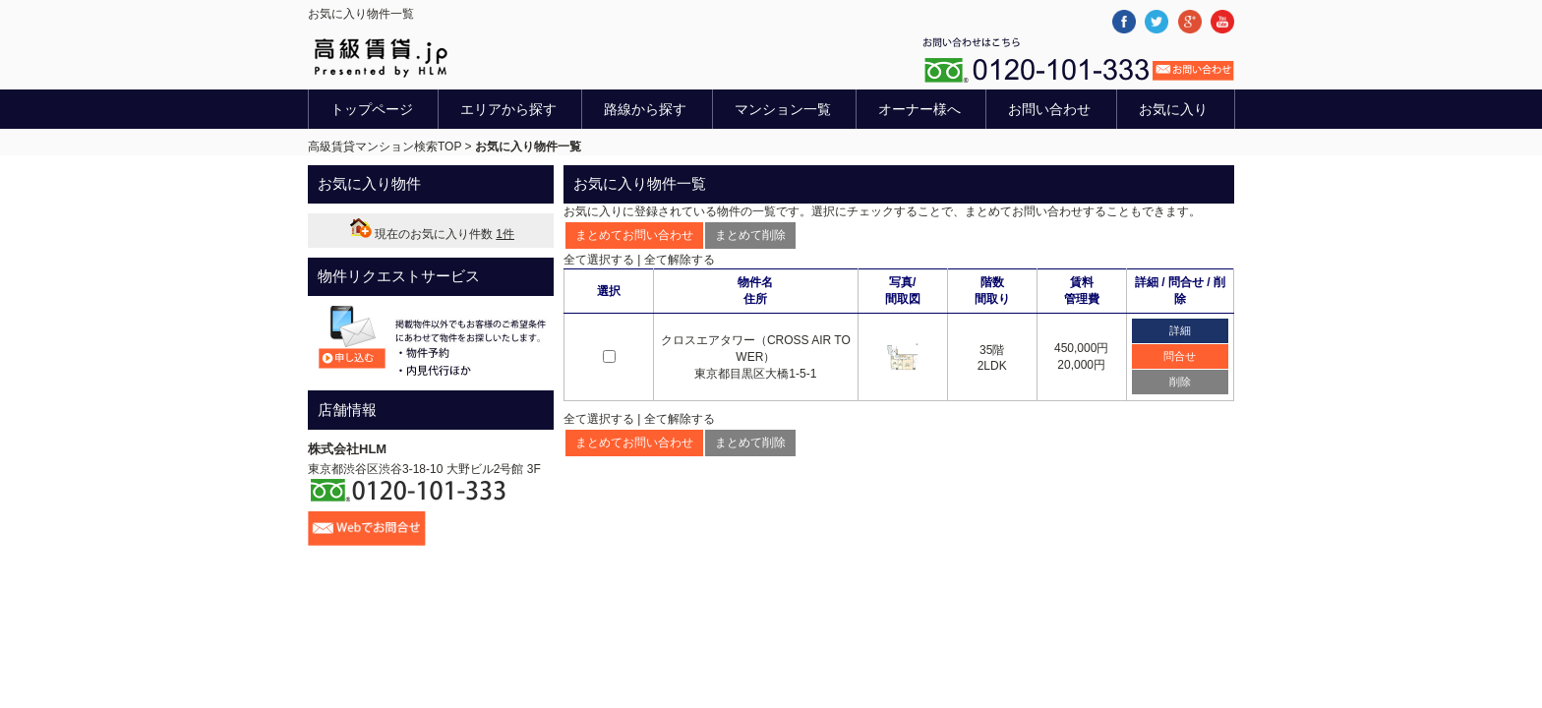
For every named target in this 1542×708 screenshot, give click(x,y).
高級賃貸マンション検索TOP (384, 146)
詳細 (1180, 330)
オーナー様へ (919, 109)
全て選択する (598, 259)
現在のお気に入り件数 (430, 234)
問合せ (1179, 356)
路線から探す (645, 109)
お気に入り (1173, 109)
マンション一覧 (783, 109)
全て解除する (679, 259)
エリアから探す (508, 109)
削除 (1180, 381)
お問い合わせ (1049, 109)
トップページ (371, 109)
